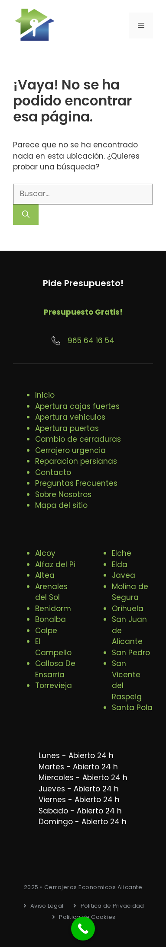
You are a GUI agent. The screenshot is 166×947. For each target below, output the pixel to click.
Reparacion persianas (76, 461)
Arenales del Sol (51, 592)
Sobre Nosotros (63, 494)
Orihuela (127, 608)
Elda (119, 564)
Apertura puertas (67, 428)
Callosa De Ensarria (55, 669)
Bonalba (50, 619)
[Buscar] (26, 214)
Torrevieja (53, 685)
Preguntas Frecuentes (76, 483)
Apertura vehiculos (70, 417)
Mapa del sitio (61, 505)
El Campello (53, 647)
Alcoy (45, 553)
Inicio (45, 395)
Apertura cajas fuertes (77, 406)
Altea (45, 575)
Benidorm (53, 608)
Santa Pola (132, 707)
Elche (121, 553)
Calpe (46, 630)
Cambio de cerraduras (78, 439)
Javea (123, 575)
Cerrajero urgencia (70, 450)
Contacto (53, 472)
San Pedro (131, 652)
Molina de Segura (130, 592)
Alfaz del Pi (55, 564)
